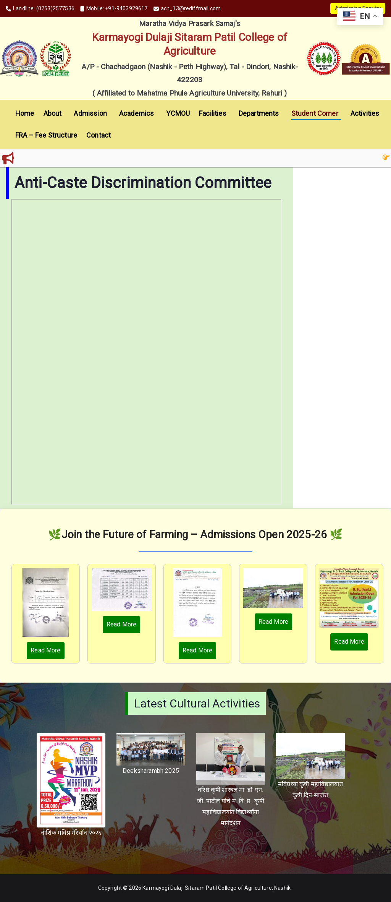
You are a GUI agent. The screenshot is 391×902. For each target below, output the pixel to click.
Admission (92, 113)
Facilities (214, 113)
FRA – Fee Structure (46, 135)
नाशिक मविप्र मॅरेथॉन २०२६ (71, 832)
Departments (260, 113)
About (54, 113)
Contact (98, 135)
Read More (45, 650)
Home (24, 113)
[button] (63, 113)
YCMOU (178, 113)
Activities (367, 113)
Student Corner (316, 113)
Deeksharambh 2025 (151, 770)
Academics (138, 113)
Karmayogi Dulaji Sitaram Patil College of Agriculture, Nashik (216, 888)
